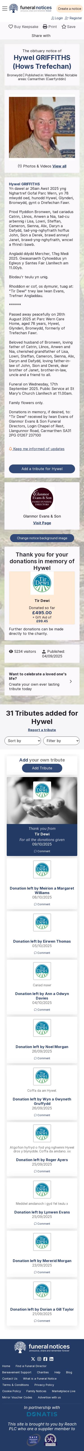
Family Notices (36, 1391)
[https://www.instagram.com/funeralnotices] (39, 1359)
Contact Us (9, 1378)
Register (73, 18)
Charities (43, 1372)
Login (57, 18)
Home (6, 1366)
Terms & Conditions (15, 1385)
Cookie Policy (11, 1391)
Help (57, 1372)
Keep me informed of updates (37, 449)
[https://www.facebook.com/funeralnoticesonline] (45, 1359)
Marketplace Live (63, 1391)
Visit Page (42, 523)
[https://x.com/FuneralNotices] (33, 1359)
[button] (69, 9)
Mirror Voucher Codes (17, 1397)
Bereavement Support (16, 1372)
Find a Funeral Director (31, 1366)
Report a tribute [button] (42, 730)
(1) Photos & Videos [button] (42, 166)
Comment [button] (42, 851)
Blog (69, 1372)
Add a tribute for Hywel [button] (42, 469)
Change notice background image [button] (42, 538)
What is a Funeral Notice (39, 1378)
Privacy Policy (44, 1385)
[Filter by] (61, 740)
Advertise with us (49, 1397)
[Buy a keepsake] (23, 26)
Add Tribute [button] (42, 768)
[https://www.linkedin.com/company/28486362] (51, 1359)
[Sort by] (22, 740)
